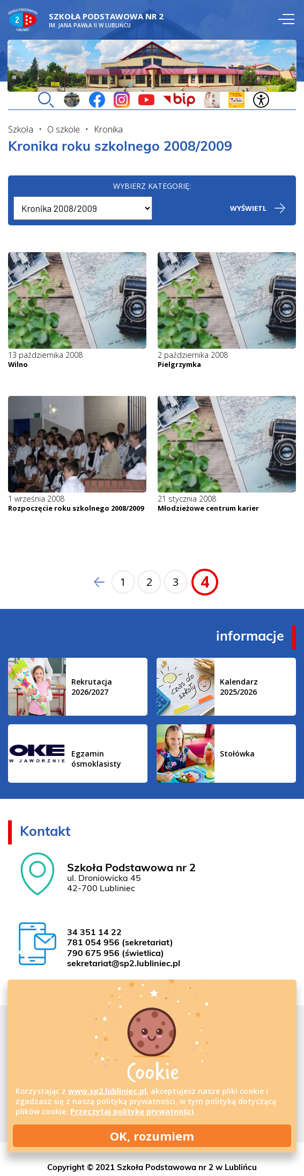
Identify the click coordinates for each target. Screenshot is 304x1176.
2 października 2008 (193, 355)
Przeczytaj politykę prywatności (132, 1111)
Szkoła (20, 129)
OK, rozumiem (152, 1136)
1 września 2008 (36, 499)
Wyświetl (248, 208)
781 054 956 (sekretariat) (120, 943)
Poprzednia (96, 582)
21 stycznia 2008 (187, 499)
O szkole (63, 129)
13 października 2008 (45, 355)
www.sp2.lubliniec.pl (107, 1091)
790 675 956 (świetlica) (115, 954)
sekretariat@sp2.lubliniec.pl (123, 964)
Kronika (108, 129)
